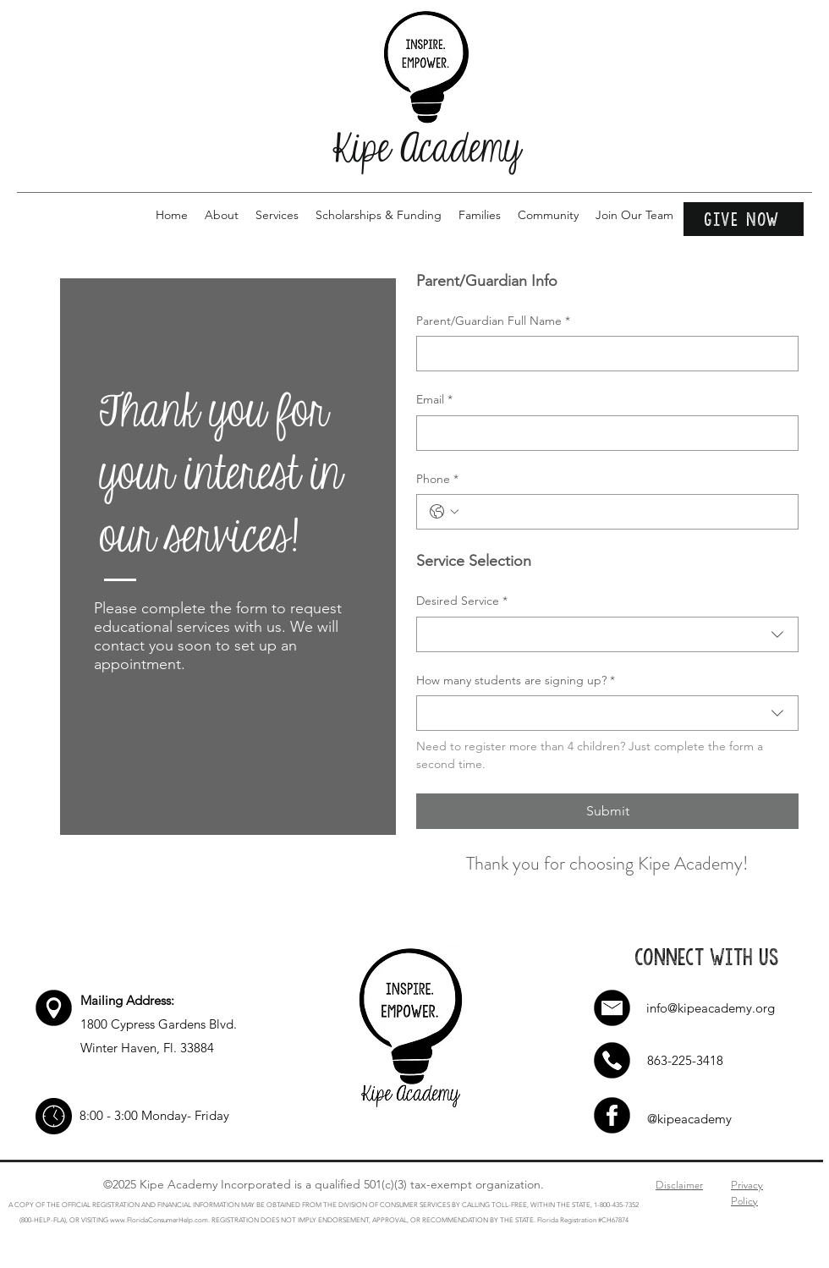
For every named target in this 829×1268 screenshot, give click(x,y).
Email (434, 400)
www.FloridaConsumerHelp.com (159, 1220)
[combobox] (607, 634)
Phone (437, 479)
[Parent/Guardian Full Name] (602, 354)
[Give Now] (744, 219)
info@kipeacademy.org (710, 1008)
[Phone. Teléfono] (624, 512)
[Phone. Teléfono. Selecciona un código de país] (444, 512)
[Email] (602, 433)
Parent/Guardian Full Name (493, 321)
